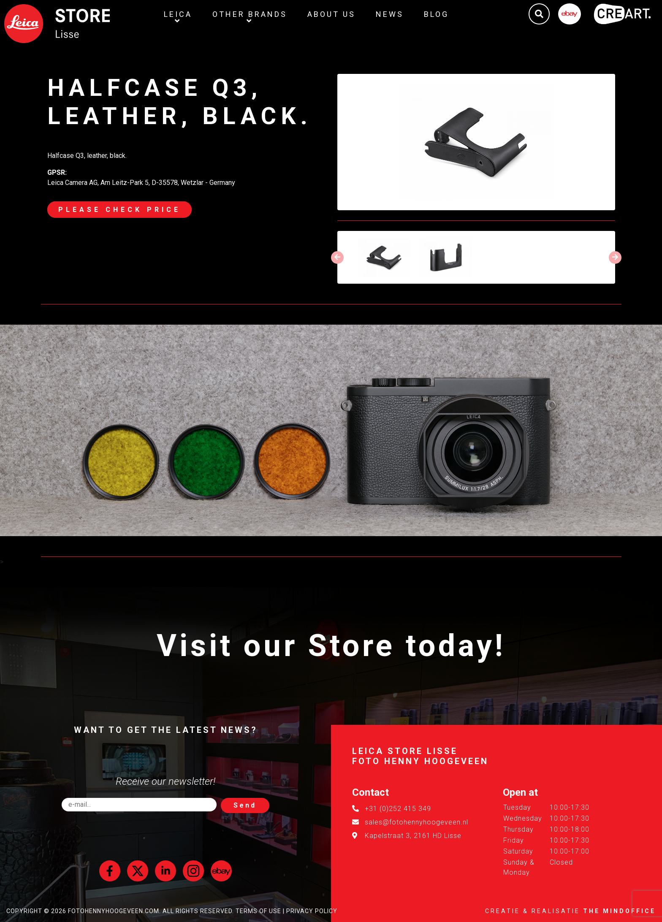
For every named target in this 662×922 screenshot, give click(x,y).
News (389, 14)
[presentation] (337, 257)
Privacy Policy (311, 911)
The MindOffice (619, 911)
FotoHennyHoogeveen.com (113, 911)
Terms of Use (258, 911)
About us (331, 14)
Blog (436, 14)
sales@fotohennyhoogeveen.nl (416, 822)
